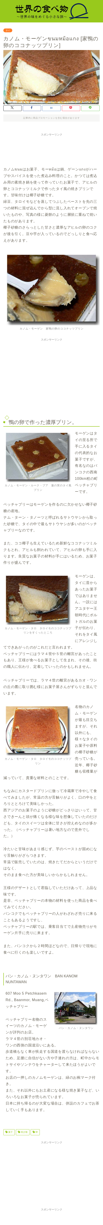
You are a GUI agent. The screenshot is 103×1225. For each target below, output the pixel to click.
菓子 (10, 1132)
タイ (8, 30)
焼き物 (23, 1132)
